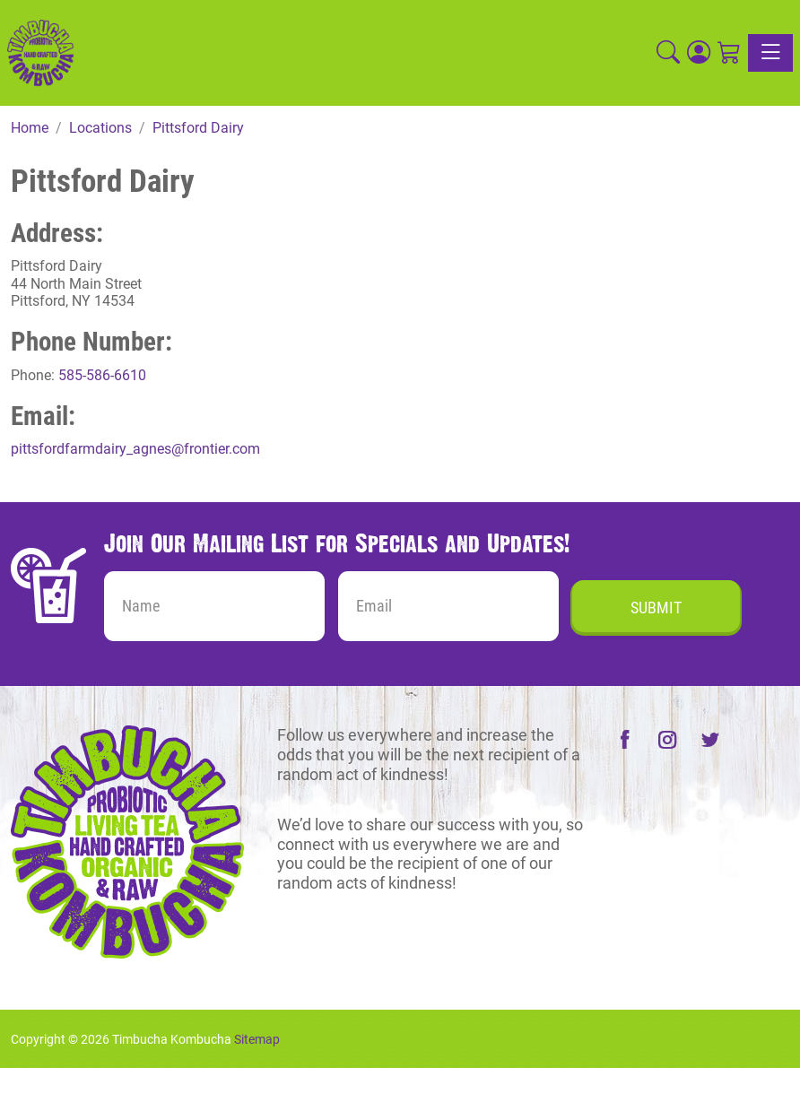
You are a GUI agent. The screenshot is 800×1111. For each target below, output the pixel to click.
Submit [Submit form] (656, 607)
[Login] (698, 52)
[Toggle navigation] (770, 53)
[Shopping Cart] (729, 52)
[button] (668, 52)
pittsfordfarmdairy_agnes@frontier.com (135, 448)
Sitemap (257, 1039)
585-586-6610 (102, 375)
